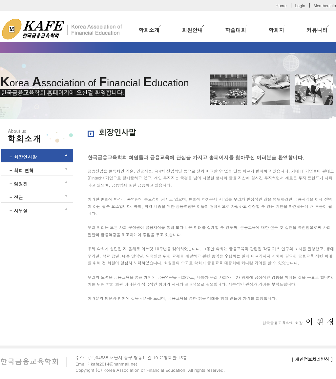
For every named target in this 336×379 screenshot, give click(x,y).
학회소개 (149, 29)
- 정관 (16, 197)
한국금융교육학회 (62, 26)
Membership (325, 5)
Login (300, 5)
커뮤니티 (317, 29)
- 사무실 (19, 210)
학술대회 (236, 29)
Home (281, 5)
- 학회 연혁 (22, 170)
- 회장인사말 (23, 157)
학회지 (276, 29)
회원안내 (193, 29)
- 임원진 (19, 183)
